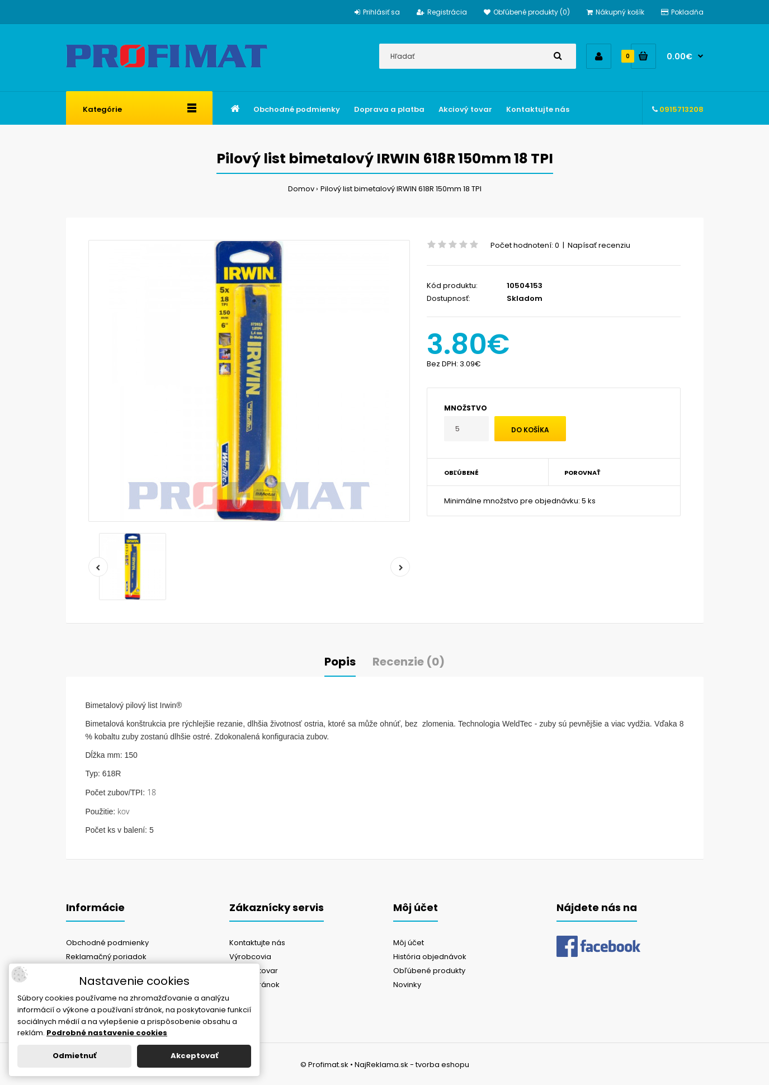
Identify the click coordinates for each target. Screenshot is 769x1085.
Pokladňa (682, 12)
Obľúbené (461, 472)
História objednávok (429, 956)
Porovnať (582, 472)
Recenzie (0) (408, 661)
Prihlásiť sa (377, 12)
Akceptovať (194, 1055)
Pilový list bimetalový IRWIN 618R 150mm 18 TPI (401, 188)
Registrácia (442, 12)
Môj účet (408, 942)
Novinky (407, 984)
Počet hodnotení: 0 (524, 245)
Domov (301, 188)
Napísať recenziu (599, 245)
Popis (340, 661)
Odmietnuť (74, 1055)
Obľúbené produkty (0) (527, 12)
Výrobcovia (250, 956)
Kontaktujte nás (257, 942)
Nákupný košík (615, 12)
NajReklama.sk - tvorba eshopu (412, 1064)
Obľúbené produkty (429, 970)
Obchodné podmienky (107, 942)
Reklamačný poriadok (106, 956)
